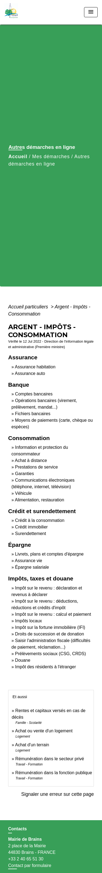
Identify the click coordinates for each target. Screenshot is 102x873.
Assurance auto (30, 373)
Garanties (24, 473)
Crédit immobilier (31, 527)
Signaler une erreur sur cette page (57, 794)
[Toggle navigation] (91, 12)
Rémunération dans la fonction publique (53, 772)
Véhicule (23, 493)
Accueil (17, 156)
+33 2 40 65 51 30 (25, 859)
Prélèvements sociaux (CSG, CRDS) (50, 653)
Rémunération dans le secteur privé (49, 758)
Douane (22, 660)
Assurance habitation (35, 367)
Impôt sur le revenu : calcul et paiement (53, 614)
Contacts (17, 828)
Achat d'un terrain (32, 744)
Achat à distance (31, 460)
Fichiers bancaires (32, 413)
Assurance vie (28, 560)
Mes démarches (51, 156)
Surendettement (30, 533)
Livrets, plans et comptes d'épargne (49, 554)
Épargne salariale (32, 567)
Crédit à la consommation (39, 520)
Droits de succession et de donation (49, 634)
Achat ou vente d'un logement (43, 731)
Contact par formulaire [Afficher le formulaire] (29, 865)
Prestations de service (36, 467)
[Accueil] (24, 12)
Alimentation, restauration (39, 500)
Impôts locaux (28, 620)
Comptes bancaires (33, 394)
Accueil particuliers (29, 307)
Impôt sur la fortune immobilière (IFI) (50, 627)
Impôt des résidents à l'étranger (45, 666)
